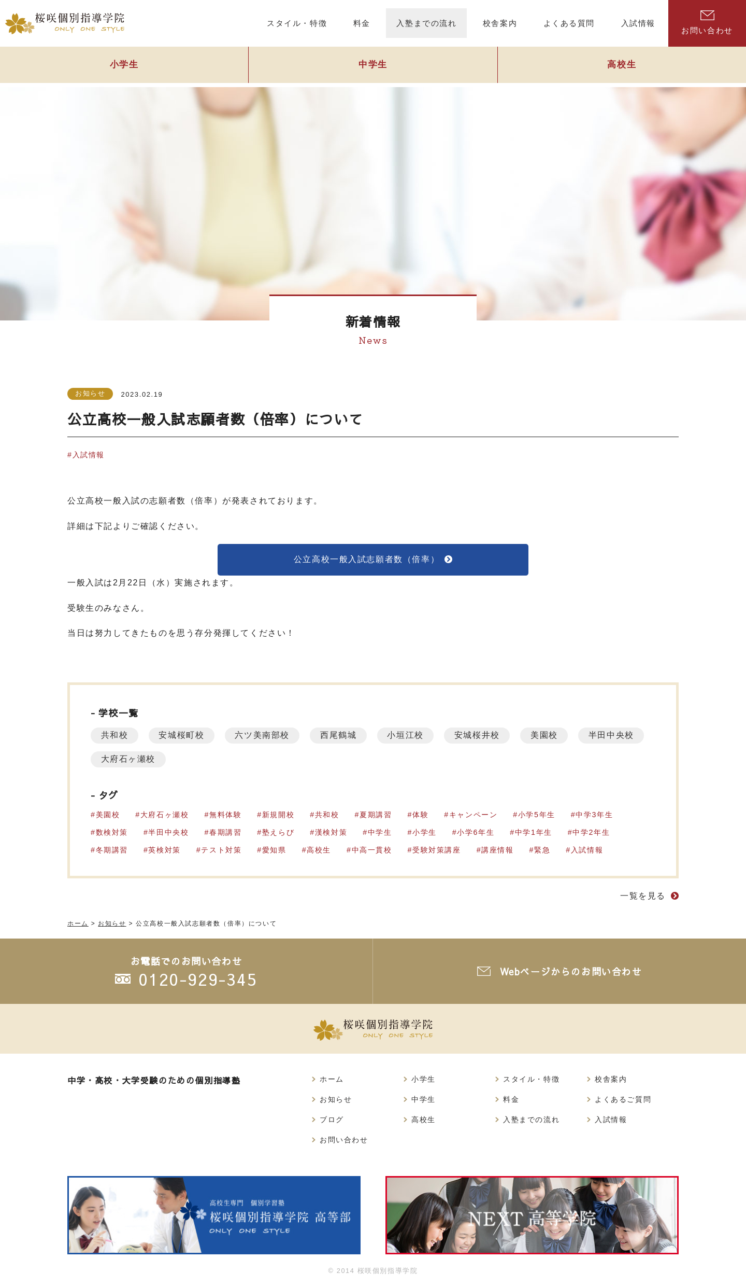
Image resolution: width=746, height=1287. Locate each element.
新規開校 (278, 815)
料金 (511, 1099)
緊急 (543, 850)
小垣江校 (408, 735)
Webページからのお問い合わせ (571, 971)
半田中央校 (124, 759)
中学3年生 (594, 815)
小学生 (124, 66)
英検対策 (165, 850)
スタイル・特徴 (531, 1079)
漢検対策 (331, 833)
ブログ (332, 1119)
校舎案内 (611, 1079)
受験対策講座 (437, 850)
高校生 (621, 66)
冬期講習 (112, 850)
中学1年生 (534, 833)
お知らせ (90, 393)
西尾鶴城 (340, 735)
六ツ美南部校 (263, 735)
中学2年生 (591, 833)
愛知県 (274, 850)
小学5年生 (537, 815)
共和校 (114, 735)
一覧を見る (643, 896)
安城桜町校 (182, 735)
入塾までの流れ (531, 1119)
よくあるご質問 (623, 1099)
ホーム (332, 1079)
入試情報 (89, 455)
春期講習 (225, 833)
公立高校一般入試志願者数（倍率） (367, 559)
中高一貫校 (372, 850)
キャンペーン (474, 815)
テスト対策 (222, 850)
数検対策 (112, 833)
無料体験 (225, 815)
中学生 (373, 66)
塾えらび (278, 833)
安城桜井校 (480, 735)
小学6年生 (476, 833)
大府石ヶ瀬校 (205, 759)
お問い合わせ (707, 22)
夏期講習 (376, 815)
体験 (421, 815)
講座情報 (498, 850)
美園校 (547, 735)
